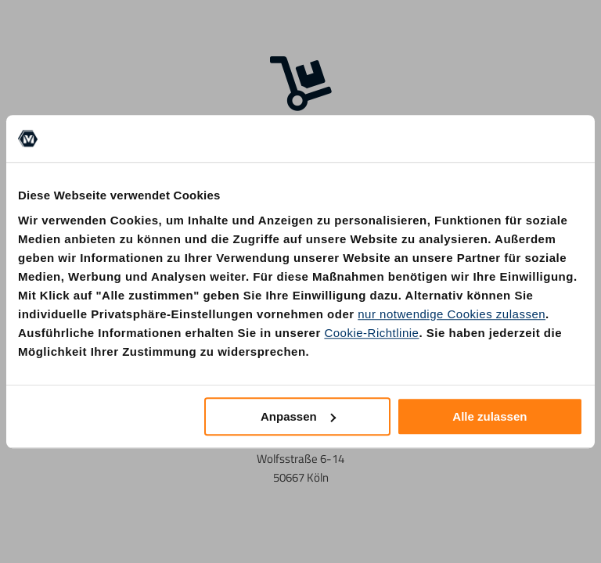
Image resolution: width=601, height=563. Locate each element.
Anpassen (298, 416)
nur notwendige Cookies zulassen (451, 314)
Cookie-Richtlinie (371, 332)
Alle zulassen (489, 416)
